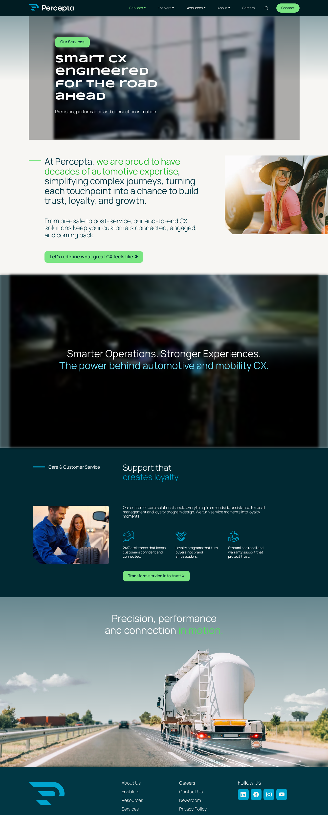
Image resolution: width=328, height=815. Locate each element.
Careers (248, 8)
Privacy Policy (193, 809)
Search (266, 8)
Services (136, 8)
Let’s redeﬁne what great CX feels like (92, 257)
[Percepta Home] (51, 8)
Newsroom (190, 800)
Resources (194, 8)
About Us (131, 783)
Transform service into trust (154, 576)
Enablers (164, 8)
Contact (288, 8)
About (222, 8)
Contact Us (191, 791)
